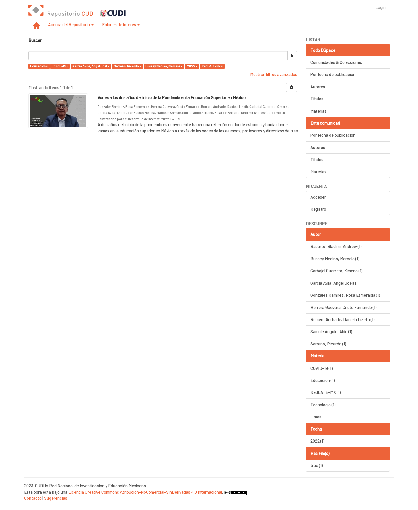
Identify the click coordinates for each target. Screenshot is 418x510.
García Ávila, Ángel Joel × (90, 66)
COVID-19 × (60, 66)
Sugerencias (55, 498)
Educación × (39, 66)
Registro (318, 209)
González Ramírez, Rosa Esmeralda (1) (345, 295)
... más (315, 416)
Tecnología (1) (322, 404)
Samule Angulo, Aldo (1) (331, 331)
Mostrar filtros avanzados (273, 74)
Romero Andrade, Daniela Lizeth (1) (342, 319)
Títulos (316, 98)
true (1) (316, 465)
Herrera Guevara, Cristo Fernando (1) (343, 307)
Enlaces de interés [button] (121, 24)
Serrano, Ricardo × (127, 66)
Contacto (33, 498)
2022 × (192, 66)
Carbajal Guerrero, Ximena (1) (336, 270)
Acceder (318, 197)
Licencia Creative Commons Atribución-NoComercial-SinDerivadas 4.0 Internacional (145, 492)
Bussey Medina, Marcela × (163, 66)
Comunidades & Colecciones (336, 62)
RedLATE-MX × (212, 66)
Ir (292, 55)
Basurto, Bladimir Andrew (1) (335, 246)
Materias (318, 111)
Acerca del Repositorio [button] (71, 24)
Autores (317, 86)
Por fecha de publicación (332, 74)
